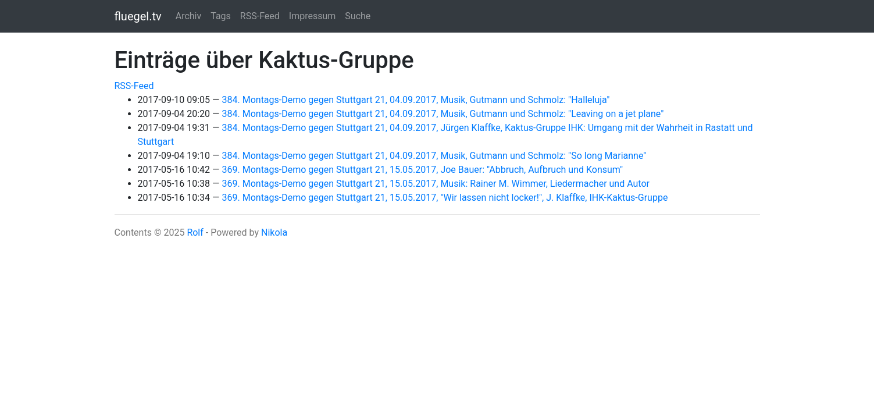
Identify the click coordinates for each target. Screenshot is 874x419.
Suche (357, 16)
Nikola (274, 232)
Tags (221, 16)
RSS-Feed (260, 16)
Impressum (312, 16)
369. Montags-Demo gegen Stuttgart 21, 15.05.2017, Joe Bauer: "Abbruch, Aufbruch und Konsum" (422, 169)
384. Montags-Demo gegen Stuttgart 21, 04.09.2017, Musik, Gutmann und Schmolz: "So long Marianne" (434, 155)
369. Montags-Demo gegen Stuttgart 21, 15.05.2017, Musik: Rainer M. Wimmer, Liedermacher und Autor (436, 183)
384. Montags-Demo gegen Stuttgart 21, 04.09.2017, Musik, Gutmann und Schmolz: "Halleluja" (416, 99)
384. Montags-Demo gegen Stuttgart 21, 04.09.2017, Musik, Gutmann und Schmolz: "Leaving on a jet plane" (443, 113)
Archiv (189, 16)
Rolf (195, 232)
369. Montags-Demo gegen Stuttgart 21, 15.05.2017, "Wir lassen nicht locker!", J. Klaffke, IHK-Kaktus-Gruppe (445, 197)
